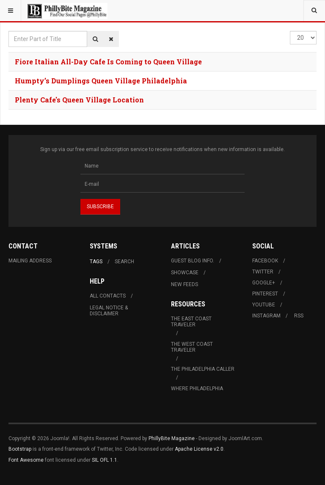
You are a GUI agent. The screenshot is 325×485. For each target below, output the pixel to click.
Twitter (262, 272)
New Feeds (184, 284)
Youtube (263, 305)
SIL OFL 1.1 (104, 460)
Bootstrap (19, 449)
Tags (96, 262)
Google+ (263, 283)
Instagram (266, 316)
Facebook (265, 261)
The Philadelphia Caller (202, 369)
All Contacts (108, 296)
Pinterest (265, 294)
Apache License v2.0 (199, 449)
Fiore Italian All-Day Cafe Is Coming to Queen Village (108, 61)
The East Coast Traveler (191, 322)
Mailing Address (30, 261)
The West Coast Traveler (192, 347)
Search (124, 262)
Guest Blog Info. (192, 261)
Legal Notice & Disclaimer (109, 311)
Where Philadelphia (197, 388)
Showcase (184, 273)
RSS (298, 316)
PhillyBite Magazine (172, 438)
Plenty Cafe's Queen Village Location (79, 99)
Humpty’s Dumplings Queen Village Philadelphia (101, 80)
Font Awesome (26, 460)
